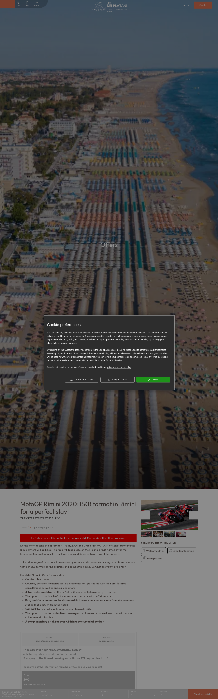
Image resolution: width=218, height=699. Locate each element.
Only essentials (117, 379)
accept (153, 379)
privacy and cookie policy (119, 367)
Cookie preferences (81, 379)
